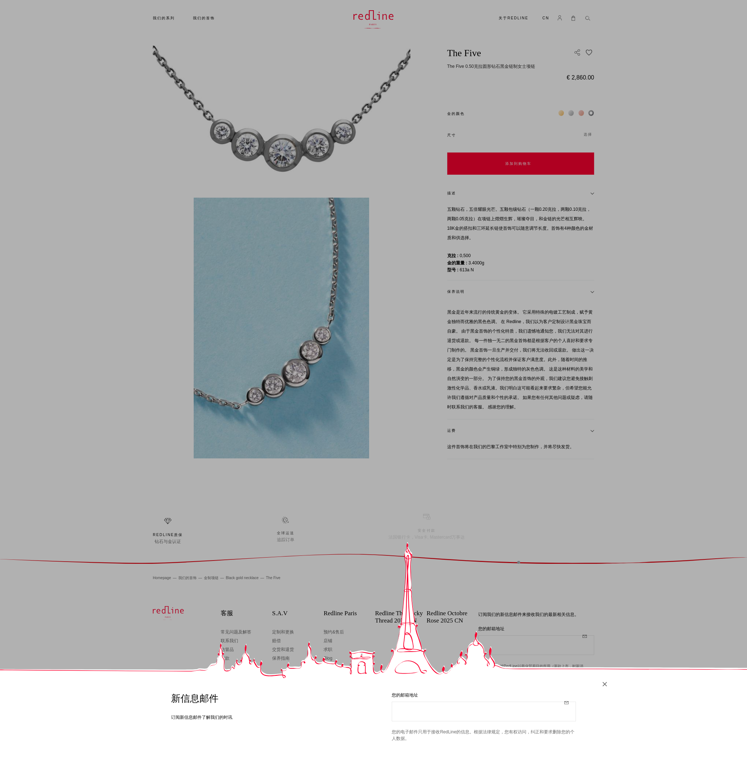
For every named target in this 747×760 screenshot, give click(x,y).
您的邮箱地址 (405, 695)
